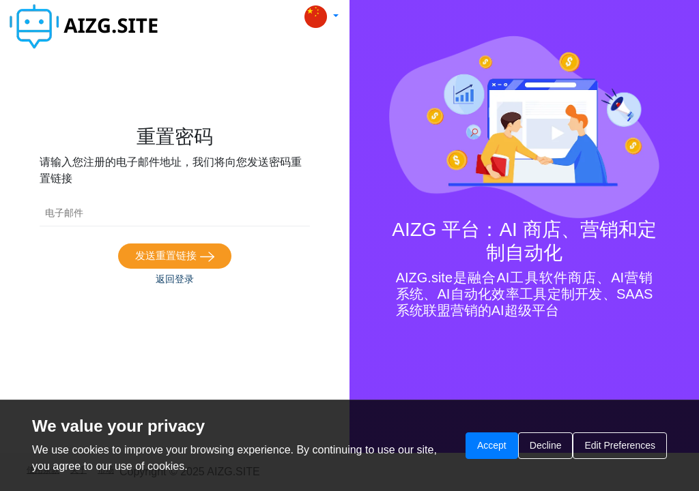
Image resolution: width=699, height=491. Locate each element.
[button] (322, 16)
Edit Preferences (619, 445)
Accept (492, 445)
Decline (546, 445)
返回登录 (175, 278)
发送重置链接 (174, 256)
